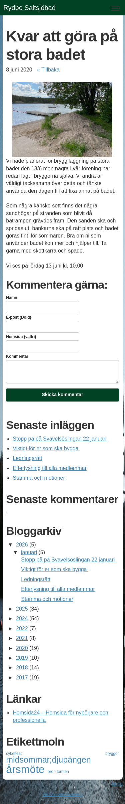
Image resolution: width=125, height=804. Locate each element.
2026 (22, 544)
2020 (22, 648)
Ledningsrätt (27, 458)
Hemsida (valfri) (21, 336)
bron (52, 771)
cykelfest (55, 753)
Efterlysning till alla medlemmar (49, 468)
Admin (116, 784)
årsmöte (26, 769)
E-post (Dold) (18, 317)
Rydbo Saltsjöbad (29, 7)
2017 (22, 677)
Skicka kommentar (62, 394)
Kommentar (17, 356)
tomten (63, 771)
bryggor (112, 753)
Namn (11, 297)
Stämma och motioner (39, 478)
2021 (22, 638)
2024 (22, 618)
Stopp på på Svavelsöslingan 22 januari (60, 439)
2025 (22, 609)
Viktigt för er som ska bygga (46, 448)
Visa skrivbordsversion (63, 794)
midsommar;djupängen (48, 759)
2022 (22, 628)
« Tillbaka (48, 69)
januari (29, 552)
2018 (22, 667)
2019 (22, 658)
